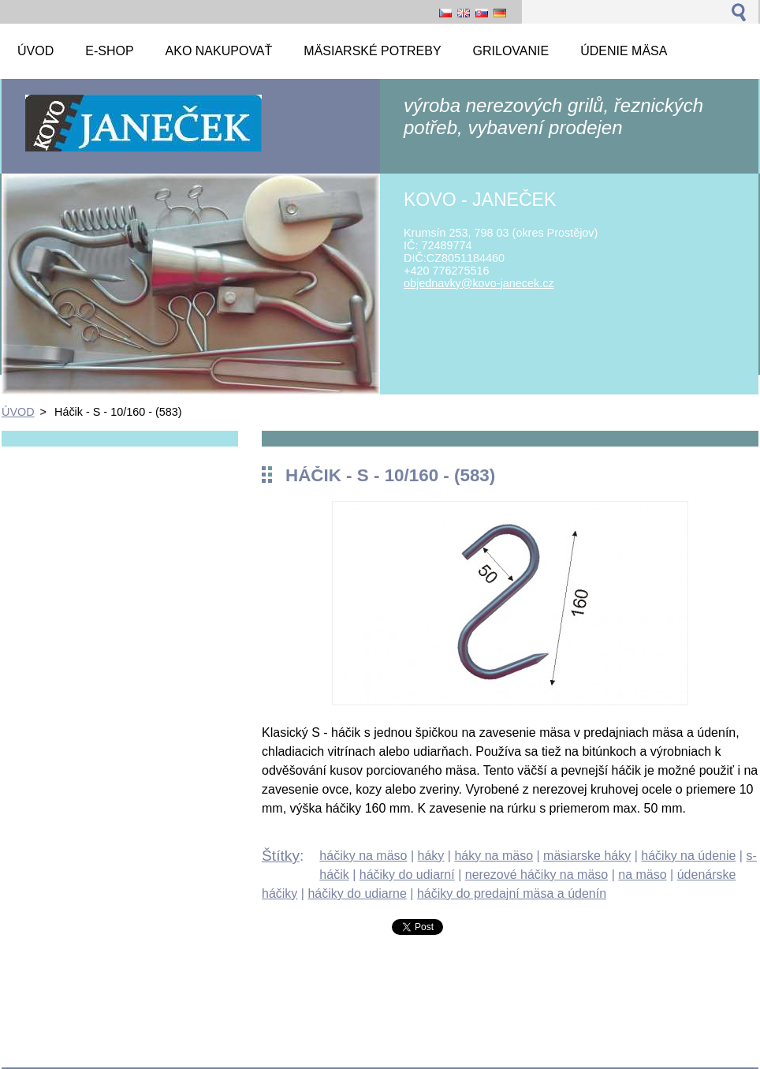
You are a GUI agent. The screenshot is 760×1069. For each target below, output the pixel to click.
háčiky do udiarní (407, 874)
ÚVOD (18, 412)
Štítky (281, 855)
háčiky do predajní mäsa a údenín (511, 893)
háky (431, 855)
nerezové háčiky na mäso (536, 874)
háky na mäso (493, 855)
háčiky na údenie (688, 855)
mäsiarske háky (587, 855)
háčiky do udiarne (356, 893)
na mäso (642, 874)
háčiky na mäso (363, 855)
